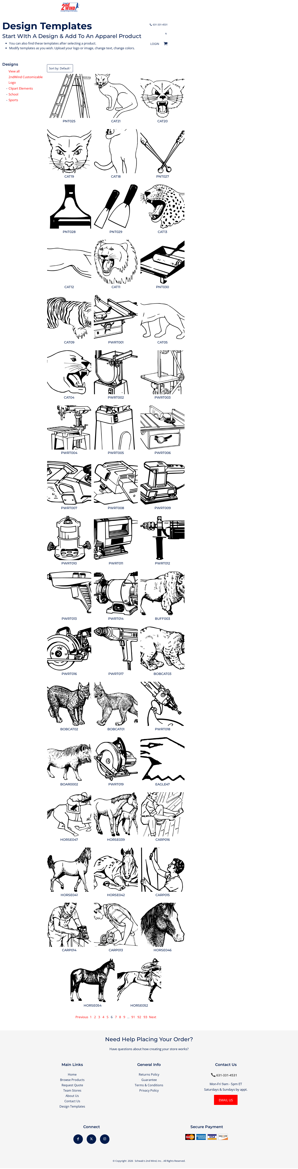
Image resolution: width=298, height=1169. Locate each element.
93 (145, 1017)
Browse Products (72, 1080)
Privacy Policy (149, 1091)
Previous (81, 1017)
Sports (13, 100)
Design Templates (72, 1107)
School (13, 94)
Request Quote (72, 1085)
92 (139, 1017)
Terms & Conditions (149, 1085)
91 (133, 1017)
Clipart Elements (21, 88)
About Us (72, 1096)
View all (14, 71)
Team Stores (72, 1091)
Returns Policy (149, 1074)
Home (72, 1074)
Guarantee (149, 1080)
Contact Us (72, 1101)
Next (152, 1017)
